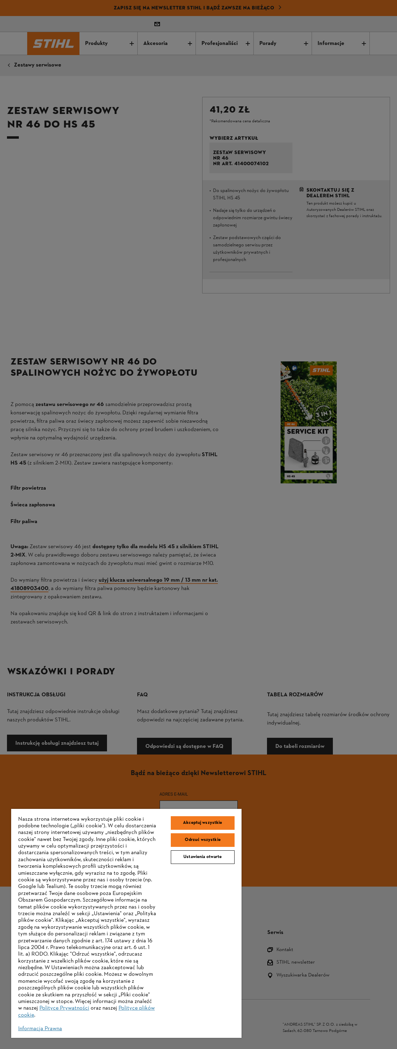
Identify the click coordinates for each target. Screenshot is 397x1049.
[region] (126, 923)
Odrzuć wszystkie (203, 840)
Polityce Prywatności (64, 1008)
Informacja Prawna (40, 1029)
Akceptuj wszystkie (202, 823)
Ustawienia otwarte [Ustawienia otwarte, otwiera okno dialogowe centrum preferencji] (202, 857)
